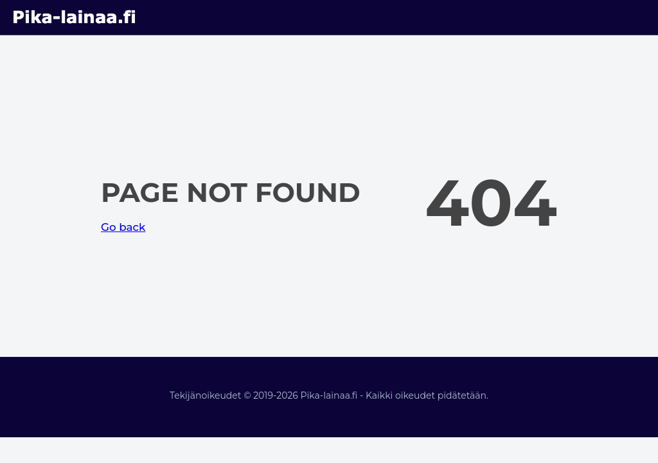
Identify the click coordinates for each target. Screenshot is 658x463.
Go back (123, 227)
